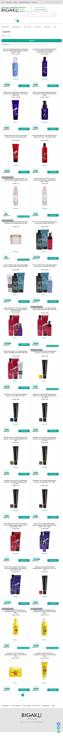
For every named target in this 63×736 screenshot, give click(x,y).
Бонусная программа (24, 2)
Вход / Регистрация (55, 2)
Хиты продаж (39, 44)
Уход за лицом (28, 27)
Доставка (8, 2)
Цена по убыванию (29, 44)
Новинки (46, 44)
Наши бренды (5, 27)
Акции (54, 27)
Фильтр (31, 41)
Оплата (15, 2)
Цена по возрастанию (17, 44)
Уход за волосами (16, 27)
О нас (3, 2)
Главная (4, 35)
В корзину (24, 86)
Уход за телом (38, 27)
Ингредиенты (48, 27)
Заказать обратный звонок (40, 9)
